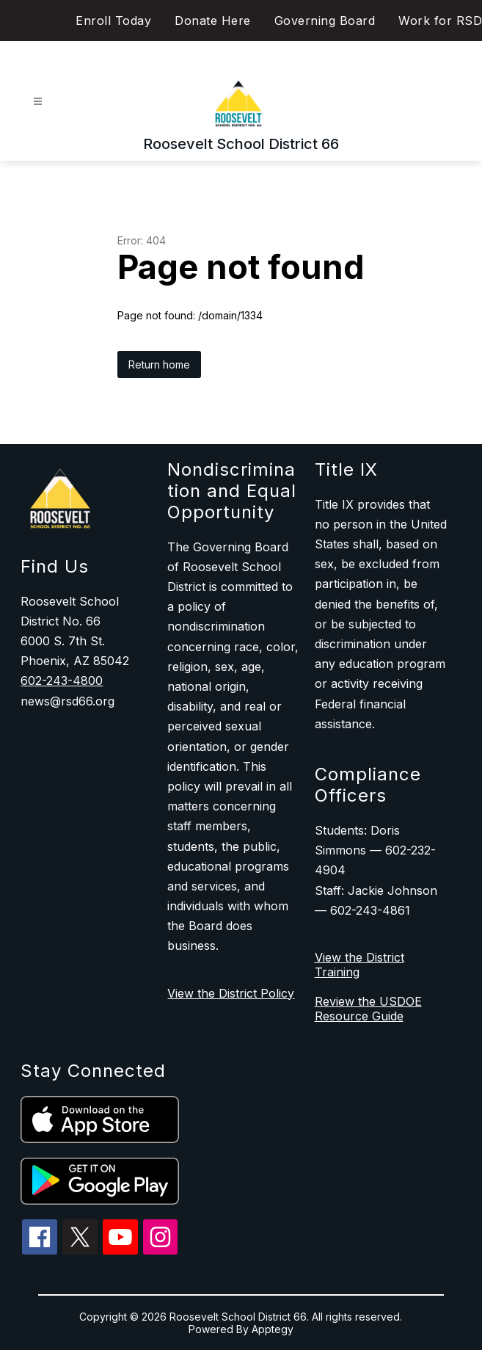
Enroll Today (113, 20)
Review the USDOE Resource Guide (368, 1008)
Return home (159, 364)
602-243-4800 (62, 680)
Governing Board (325, 20)
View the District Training (359, 964)
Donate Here (213, 20)
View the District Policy (230, 993)
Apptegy (272, 1329)
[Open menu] (37, 101)
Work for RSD (440, 20)
